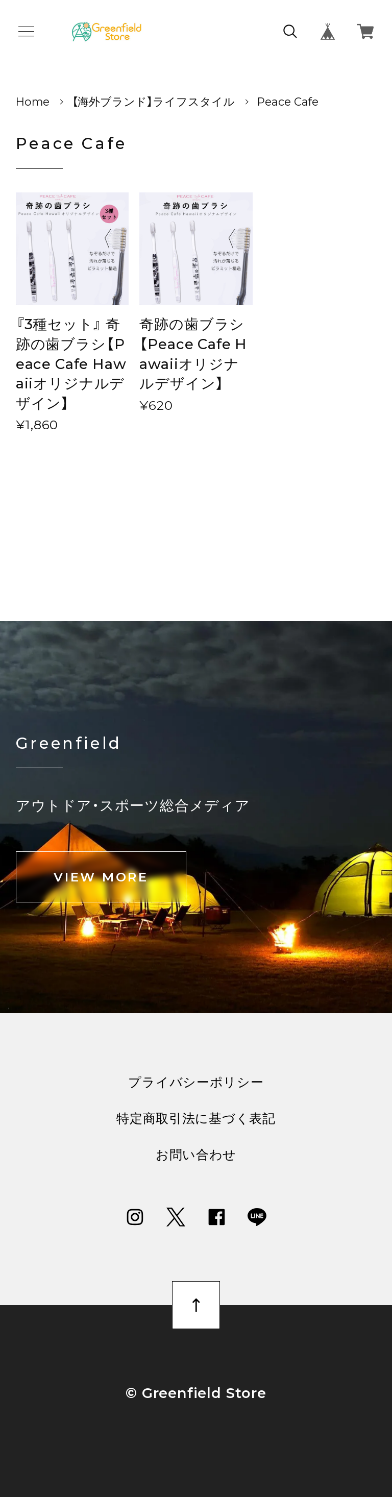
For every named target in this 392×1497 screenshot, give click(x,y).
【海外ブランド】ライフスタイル (153, 101)
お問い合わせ (196, 1154)
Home (33, 101)
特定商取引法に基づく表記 (196, 1118)
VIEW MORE (101, 877)
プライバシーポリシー (195, 1082)
